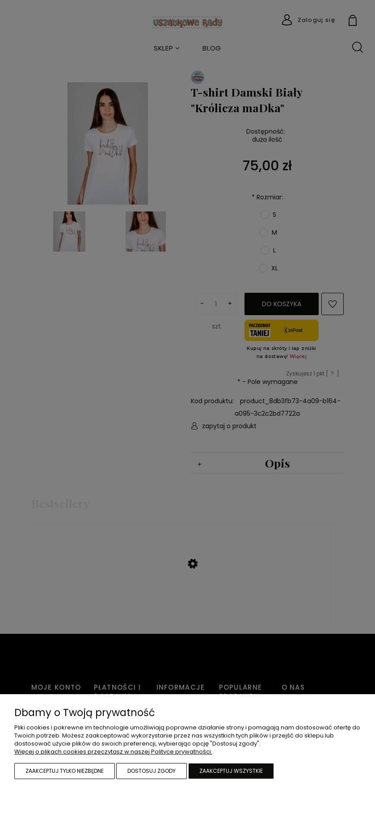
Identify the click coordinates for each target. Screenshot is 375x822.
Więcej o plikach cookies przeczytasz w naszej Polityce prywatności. (113, 751)
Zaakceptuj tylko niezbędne (64, 771)
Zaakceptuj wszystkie (231, 771)
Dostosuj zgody (151, 771)
